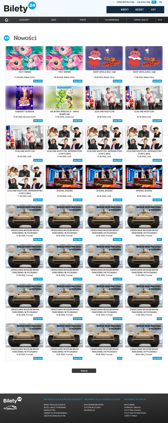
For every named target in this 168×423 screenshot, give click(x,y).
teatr (83, 20)
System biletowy (92, 407)
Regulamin (129, 405)
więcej (84, 370)
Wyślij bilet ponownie (55, 407)
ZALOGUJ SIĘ (143, 2)
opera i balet (141, 20)
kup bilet (38, 81)
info (159, 239)
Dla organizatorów (93, 405)
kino (53, 20)
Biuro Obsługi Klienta (54, 405)
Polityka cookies (132, 410)
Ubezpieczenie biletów (54, 416)
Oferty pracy (130, 416)
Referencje (89, 410)
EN (160, 2)
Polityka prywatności (135, 413)
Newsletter (49, 410)
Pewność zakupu (132, 407)
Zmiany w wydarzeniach (55, 413)
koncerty (24, 20)
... (160, 20)
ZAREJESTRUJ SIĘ (125, 2)
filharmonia (112, 20)
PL (154, 2)
